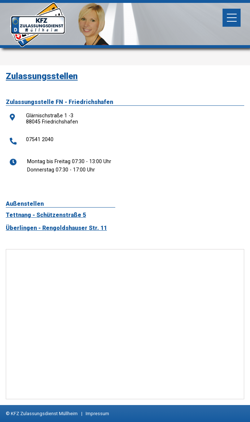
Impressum (97, 413)
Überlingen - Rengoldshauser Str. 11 (56, 228)
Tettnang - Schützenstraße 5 (46, 215)
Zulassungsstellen (42, 76)
